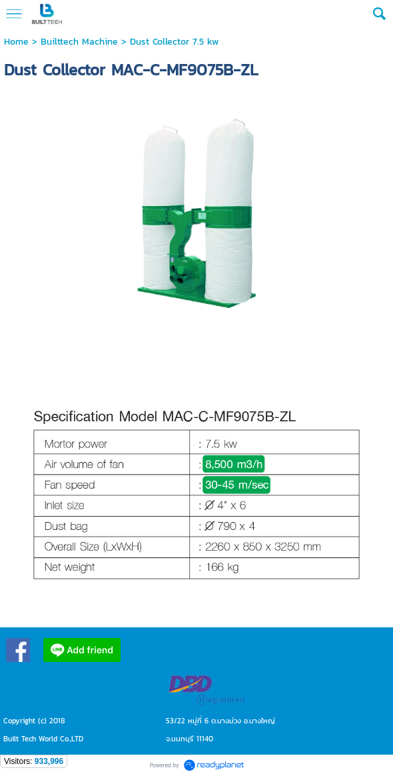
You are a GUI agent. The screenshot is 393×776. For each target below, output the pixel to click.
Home (16, 42)
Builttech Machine (79, 42)
